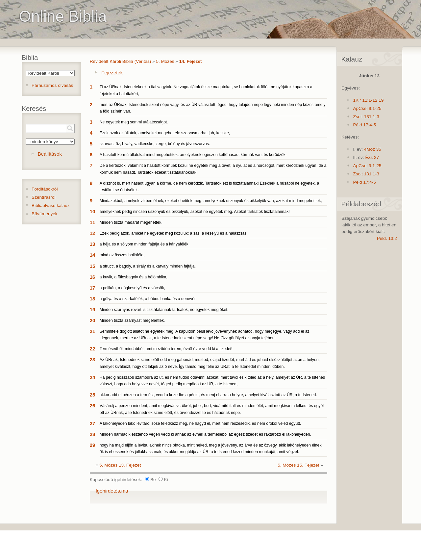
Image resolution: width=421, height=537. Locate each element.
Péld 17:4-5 (364, 124)
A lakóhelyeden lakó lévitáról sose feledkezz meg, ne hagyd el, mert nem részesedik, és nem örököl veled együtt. (200, 423)
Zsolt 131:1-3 (366, 116)
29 (92, 445)
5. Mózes (165, 61)
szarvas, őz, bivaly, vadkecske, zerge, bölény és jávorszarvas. (155, 143)
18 (92, 298)
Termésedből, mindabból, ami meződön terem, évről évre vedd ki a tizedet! (166, 348)
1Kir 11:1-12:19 (368, 100)
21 (92, 331)
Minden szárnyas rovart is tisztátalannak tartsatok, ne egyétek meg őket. (164, 309)
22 (92, 348)
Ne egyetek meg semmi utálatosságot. (134, 122)
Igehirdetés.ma (112, 491)
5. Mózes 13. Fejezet (120, 465)
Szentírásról (44, 197)
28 (92, 434)
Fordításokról (45, 189)
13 (92, 244)
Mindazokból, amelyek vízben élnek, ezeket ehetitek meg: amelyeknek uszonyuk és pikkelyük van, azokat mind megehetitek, (211, 200)
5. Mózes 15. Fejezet (298, 465)
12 (92, 233)
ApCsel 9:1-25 (367, 108)
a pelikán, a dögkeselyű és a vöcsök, (132, 288)
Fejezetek (112, 72)
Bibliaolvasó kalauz (51, 205)
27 (92, 423)
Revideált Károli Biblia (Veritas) (120, 61)
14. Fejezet (190, 61)
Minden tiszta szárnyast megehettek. (132, 320)
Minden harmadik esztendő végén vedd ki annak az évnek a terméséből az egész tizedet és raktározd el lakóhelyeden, (205, 434)
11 (92, 222)
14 (92, 255)
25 (92, 394)
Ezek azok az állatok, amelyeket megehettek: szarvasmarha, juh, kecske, (165, 133)
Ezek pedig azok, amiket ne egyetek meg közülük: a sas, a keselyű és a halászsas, (174, 233)
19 (92, 309)
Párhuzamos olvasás (52, 85)
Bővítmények (45, 213)
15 (92, 266)
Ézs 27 (372, 157)
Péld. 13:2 (387, 238)
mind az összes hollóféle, (122, 255)
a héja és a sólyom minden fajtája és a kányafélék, (144, 244)
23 (92, 359)
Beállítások (50, 154)
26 (92, 405)
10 (92, 211)
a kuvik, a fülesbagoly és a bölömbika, (133, 277)
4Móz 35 (372, 149)
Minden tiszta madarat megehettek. (131, 222)
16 (92, 277)
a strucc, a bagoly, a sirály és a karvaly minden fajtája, (148, 266)
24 (92, 377)
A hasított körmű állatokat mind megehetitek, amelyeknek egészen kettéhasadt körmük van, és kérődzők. (193, 154)
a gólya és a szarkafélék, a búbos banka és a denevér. (148, 298)
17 (92, 288)
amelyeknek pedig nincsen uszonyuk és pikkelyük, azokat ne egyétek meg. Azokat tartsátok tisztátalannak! (195, 211)
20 (92, 320)
